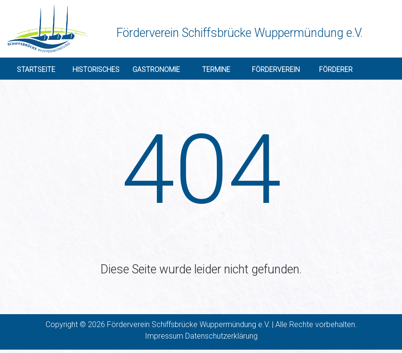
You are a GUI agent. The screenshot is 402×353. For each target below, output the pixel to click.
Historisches (95, 69)
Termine (216, 69)
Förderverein (276, 69)
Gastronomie (156, 69)
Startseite (36, 69)
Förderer (336, 69)
